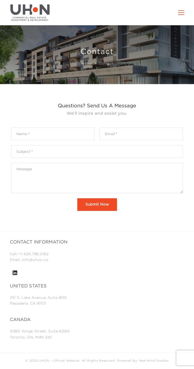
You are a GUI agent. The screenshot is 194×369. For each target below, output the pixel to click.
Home (86, 63)
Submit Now (97, 204)
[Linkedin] (15, 273)
